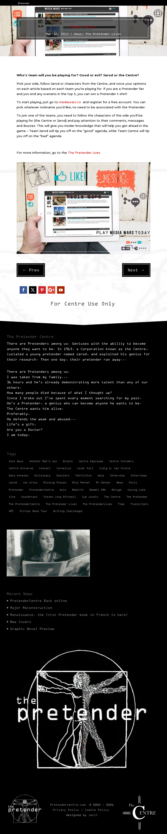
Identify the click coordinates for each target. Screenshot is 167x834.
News (78, 33)
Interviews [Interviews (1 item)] (139, 475)
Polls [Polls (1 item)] (133, 482)
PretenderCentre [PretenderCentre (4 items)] (41, 489)
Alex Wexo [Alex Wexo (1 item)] (16, 461)
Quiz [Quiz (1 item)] (63, 489)
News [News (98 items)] (119, 482)
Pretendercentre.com (68, 804)
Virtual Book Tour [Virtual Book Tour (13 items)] (33, 511)
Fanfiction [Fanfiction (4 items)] (83, 475)
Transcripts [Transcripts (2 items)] (139, 504)
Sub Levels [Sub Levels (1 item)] (90, 496)
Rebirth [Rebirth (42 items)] (78, 489)
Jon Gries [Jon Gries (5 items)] (30, 482)
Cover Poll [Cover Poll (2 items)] (85, 468)
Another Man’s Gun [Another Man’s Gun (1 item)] (43, 461)
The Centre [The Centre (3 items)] (112, 496)
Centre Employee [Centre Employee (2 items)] (91, 461)
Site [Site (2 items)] (12, 496)
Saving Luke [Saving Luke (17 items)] (136, 489)
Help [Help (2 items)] (101, 475)
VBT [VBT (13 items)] (11, 511)
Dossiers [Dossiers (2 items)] (62, 475)
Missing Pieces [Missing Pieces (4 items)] (54, 482)
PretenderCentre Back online (38, 601)
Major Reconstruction (31, 608)
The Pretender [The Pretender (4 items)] (137, 496)
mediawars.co (71, 102)
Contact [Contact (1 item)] (45, 468)
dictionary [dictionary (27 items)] (42, 475)
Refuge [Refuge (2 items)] (116, 489)
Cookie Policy (97, 809)
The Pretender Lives (103, 33)
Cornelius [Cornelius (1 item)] (63, 468)
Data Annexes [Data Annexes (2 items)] (18, 475)
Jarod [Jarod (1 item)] (13, 482)
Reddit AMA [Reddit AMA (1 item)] (97, 489)
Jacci (93, 814)
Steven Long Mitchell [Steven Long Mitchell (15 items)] (59, 496)
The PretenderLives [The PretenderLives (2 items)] (97, 504)
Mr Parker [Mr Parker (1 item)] (103, 482)
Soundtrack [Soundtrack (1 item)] (29, 496)
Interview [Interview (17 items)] (117, 475)
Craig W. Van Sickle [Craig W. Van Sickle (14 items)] (114, 468)
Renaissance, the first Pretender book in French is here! (69, 615)
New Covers (20, 622)
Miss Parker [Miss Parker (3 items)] (81, 482)
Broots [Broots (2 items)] (68, 461)
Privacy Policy (66, 809)
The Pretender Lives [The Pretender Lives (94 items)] (61, 504)
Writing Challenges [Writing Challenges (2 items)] (68, 511)
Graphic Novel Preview (32, 629)
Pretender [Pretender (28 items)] (16, 489)
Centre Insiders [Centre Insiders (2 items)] (121, 461)
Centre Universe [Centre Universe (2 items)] (21, 468)
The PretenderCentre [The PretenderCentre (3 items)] (24, 504)
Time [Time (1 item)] (121, 504)
